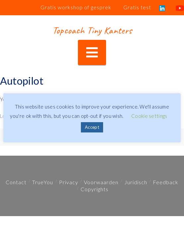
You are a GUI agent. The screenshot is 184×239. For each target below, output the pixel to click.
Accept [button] (92, 127)
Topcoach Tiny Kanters (92, 30)
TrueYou (42, 182)
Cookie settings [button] (149, 116)
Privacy (68, 182)
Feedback (165, 182)
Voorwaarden (101, 182)
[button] (92, 52)
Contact (16, 182)
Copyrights (94, 189)
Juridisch (135, 182)
